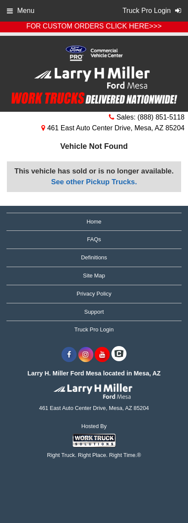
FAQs (94, 239)
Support (94, 312)
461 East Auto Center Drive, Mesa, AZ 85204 (113, 128)
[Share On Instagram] (85, 354)
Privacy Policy (94, 293)
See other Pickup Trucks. (94, 182)
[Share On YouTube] (102, 354)
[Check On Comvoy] (118, 354)
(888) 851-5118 (161, 117)
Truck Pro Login (94, 329)
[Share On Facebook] (69, 354)
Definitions (94, 257)
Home (94, 221)
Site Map (94, 275)
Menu (20, 10)
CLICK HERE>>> (134, 26)
